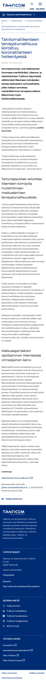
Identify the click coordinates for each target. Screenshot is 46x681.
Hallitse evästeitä (36, 673)
